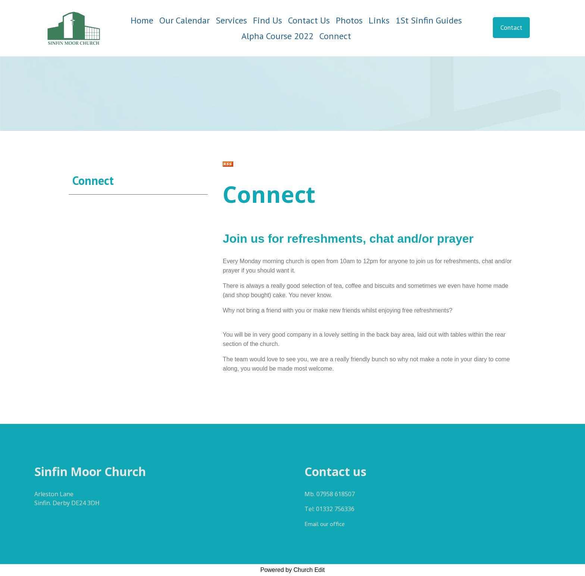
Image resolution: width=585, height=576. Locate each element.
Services (231, 20)
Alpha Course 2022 (277, 36)
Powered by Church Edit (292, 570)
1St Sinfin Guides (428, 20)
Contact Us (309, 20)
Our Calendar (184, 20)
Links (379, 20)
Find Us (267, 20)
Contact (511, 27)
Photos (349, 20)
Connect (335, 36)
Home (142, 20)
